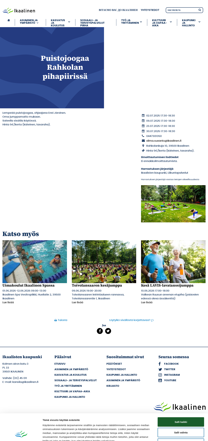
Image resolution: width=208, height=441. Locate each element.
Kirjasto (112, 386)
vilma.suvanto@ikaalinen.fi (163, 141)
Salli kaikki (181, 398)
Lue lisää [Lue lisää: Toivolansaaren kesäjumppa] (77, 302)
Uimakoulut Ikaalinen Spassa (28, 285)
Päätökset (114, 364)
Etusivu (59, 364)
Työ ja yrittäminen (130, 21)
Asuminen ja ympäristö (29, 21)
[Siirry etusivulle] (18, 10)
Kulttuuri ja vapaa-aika (159, 22)
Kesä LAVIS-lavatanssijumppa (167, 285)
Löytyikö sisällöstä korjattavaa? (129, 320)
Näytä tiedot (174, 434)
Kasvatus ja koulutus (58, 22)
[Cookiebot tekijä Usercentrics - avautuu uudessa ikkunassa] (21, 434)
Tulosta (62, 320)
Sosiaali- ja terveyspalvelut (75, 380)
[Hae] (199, 9)
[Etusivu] (8, 22)
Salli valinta (181, 409)
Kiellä (181, 419)
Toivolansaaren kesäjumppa (97, 285)
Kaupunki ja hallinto (188, 22)
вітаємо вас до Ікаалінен (118, 10)
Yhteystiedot (150, 10)
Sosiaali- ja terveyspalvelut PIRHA (92, 22)
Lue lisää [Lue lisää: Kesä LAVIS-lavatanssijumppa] (146, 302)
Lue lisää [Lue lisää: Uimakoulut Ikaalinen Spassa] (8, 302)
